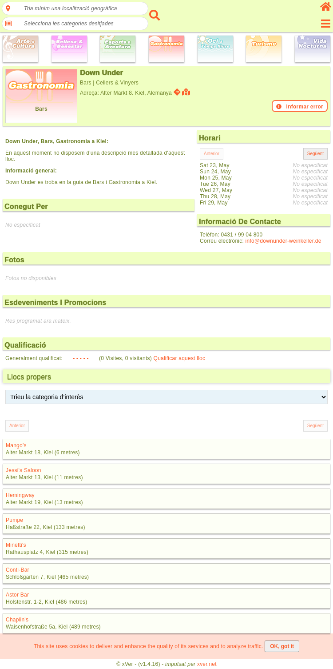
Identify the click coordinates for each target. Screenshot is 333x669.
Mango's (16, 445)
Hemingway (20, 495)
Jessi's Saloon (23, 470)
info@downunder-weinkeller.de (283, 241)
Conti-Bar (17, 570)
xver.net (207, 664)
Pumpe (14, 520)
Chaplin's (17, 620)
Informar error (299, 107)
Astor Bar (17, 595)
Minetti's (16, 545)
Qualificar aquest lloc (180, 358)
